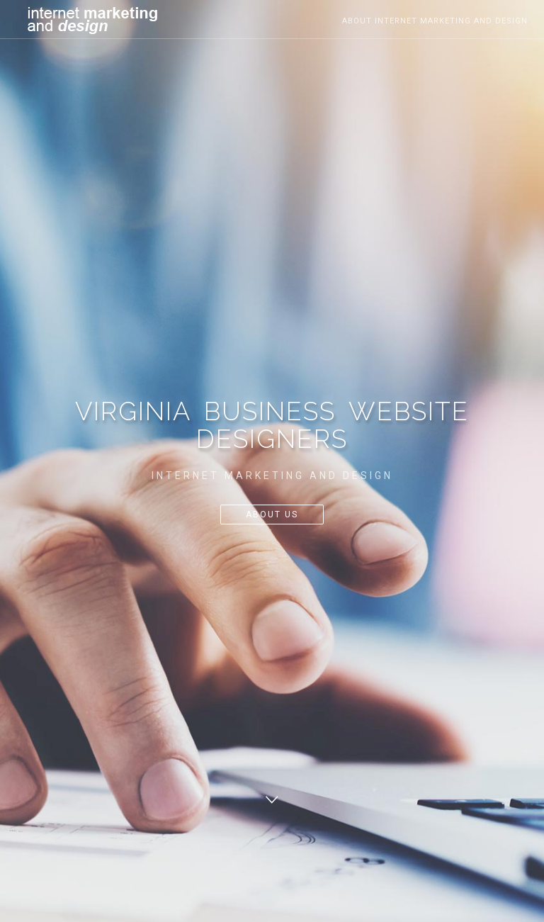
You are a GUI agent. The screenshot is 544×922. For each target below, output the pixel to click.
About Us (272, 514)
